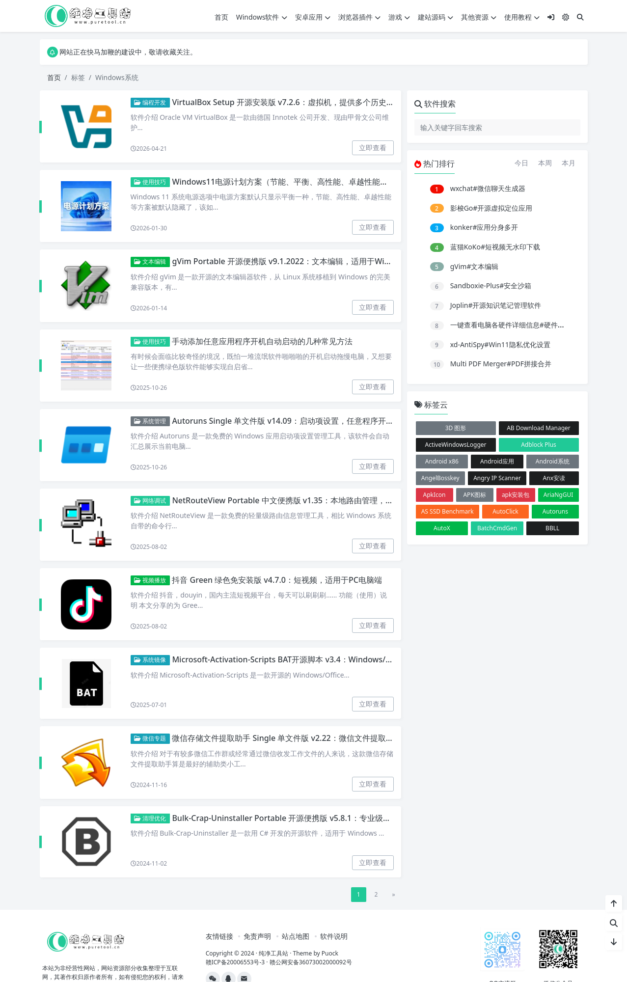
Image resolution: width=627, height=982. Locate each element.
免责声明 (257, 936)
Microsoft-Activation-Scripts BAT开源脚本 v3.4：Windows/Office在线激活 (305, 659)
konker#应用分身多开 (484, 227)
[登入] (551, 17)
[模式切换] (565, 17)
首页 (221, 17)
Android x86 (442, 461)
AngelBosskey (440, 478)
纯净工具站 (273, 953)
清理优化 (150, 818)
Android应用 (497, 461)
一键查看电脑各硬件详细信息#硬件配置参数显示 (524, 324)
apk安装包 (516, 495)
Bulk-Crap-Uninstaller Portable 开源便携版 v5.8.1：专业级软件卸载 (293, 818)
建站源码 (435, 17)
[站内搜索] (614, 922)
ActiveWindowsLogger (455, 444)
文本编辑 (150, 261)
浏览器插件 (359, 17)
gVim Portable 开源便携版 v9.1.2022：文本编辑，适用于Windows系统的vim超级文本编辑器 (336, 261)
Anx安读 (554, 478)
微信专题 (150, 738)
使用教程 (522, 17)
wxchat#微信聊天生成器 (487, 188)
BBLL (552, 528)
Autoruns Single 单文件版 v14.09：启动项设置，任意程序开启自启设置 (298, 420)
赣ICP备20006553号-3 (235, 962)
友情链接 (219, 936)
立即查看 (372, 147)
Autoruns (555, 511)
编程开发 (150, 102)
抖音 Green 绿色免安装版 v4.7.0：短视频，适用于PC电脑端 (277, 579)
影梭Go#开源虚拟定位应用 (491, 208)
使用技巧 (150, 182)
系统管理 (150, 421)
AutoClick (505, 511)
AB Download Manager (539, 428)
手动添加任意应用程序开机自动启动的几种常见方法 (262, 341)
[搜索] (580, 17)
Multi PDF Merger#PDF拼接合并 (500, 363)
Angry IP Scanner (497, 478)
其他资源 (478, 17)
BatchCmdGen (497, 528)
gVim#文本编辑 (474, 266)
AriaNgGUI (558, 495)
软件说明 (334, 936)
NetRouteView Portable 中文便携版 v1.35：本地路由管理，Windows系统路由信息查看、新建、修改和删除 (362, 500)
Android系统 (553, 461)
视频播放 (150, 580)
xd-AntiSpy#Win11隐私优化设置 (500, 344)
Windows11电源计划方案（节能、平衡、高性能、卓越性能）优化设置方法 (303, 181)
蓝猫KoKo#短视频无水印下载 (495, 246)
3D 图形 (455, 428)
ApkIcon (434, 495)
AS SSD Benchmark (447, 511)
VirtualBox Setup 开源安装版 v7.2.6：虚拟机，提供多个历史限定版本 (294, 102)
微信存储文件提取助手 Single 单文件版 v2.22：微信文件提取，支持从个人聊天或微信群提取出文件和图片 (357, 738)
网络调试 (150, 500)
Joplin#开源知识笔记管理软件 (496, 305)
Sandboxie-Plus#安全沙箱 (491, 285)
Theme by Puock (315, 953)
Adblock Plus (538, 444)
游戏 (399, 17)
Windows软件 (261, 17)
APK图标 (474, 495)
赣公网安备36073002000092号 (311, 962)
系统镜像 (150, 659)
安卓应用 (312, 17)
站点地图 (295, 936)
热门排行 (434, 163)
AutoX (442, 528)
